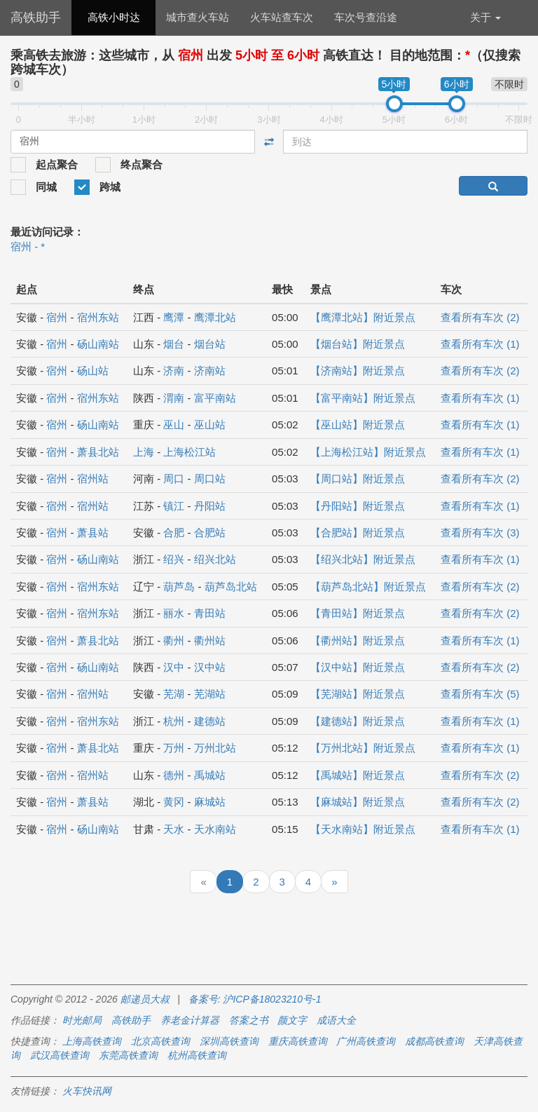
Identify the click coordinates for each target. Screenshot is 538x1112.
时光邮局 (82, 1020)
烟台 (173, 344)
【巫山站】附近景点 (357, 424)
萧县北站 (98, 452)
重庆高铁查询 (297, 1041)
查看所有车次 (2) (480, 317)
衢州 (173, 640)
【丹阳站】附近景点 (357, 506)
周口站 (210, 478)
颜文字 (292, 1020)
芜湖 (173, 694)
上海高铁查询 (91, 1041)
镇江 (173, 506)
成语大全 (336, 1020)
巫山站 (210, 424)
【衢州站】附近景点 (357, 640)
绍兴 (173, 559)
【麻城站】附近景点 (357, 802)
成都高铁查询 (434, 1041)
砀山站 (93, 371)
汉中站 (210, 667)
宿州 (56, 317)
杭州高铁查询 (196, 1055)
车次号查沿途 (365, 17)
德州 (173, 775)
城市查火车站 (197, 17)
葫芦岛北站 (231, 586)
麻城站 (210, 802)
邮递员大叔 (145, 999)
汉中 (173, 667)
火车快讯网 (86, 1091)
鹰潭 (173, 317)
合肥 (173, 532)
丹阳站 (210, 506)
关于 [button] (485, 17)
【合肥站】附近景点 (357, 532)
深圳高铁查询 (229, 1041)
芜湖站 (210, 694)
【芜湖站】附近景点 (357, 694)
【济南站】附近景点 (357, 371)
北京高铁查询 (160, 1041)
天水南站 (215, 829)
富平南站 (215, 398)
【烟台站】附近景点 (357, 344)
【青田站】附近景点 (357, 613)
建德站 (210, 721)
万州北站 (215, 748)
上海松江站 (189, 452)
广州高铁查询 (365, 1041)
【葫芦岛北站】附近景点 (368, 586)
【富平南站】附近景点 (362, 398)
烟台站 (210, 344)
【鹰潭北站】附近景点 (362, 317)
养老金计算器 (189, 1020)
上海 (143, 452)
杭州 (173, 721)
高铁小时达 (114, 17)
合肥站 (210, 532)
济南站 (210, 371)
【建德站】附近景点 (357, 721)
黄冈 (173, 802)
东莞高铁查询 (128, 1055)
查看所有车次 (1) (480, 344)
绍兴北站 (215, 559)
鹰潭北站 (215, 317)
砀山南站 (98, 344)
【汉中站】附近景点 (357, 667)
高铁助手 (36, 18)
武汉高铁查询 (59, 1055)
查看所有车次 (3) (480, 532)
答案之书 (248, 1020)
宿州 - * (28, 246)
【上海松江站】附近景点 (368, 452)
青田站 (210, 613)
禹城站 (210, 775)
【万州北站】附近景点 (362, 748)
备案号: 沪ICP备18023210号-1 (255, 999)
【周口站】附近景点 (357, 478)
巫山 (173, 424)
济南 (173, 371)
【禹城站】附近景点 (357, 775)
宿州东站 (98, 317)
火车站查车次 (281, 17)
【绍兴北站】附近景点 (362, 559)
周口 (173, 478)
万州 (173, 748)
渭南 (173, 398)
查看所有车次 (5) (480, 694)
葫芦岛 (179, 586)
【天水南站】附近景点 (362, 829)
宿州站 (93, 478)
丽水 (173, 613)
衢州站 (210, 640)
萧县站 (93, 532)
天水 (173, 829)
